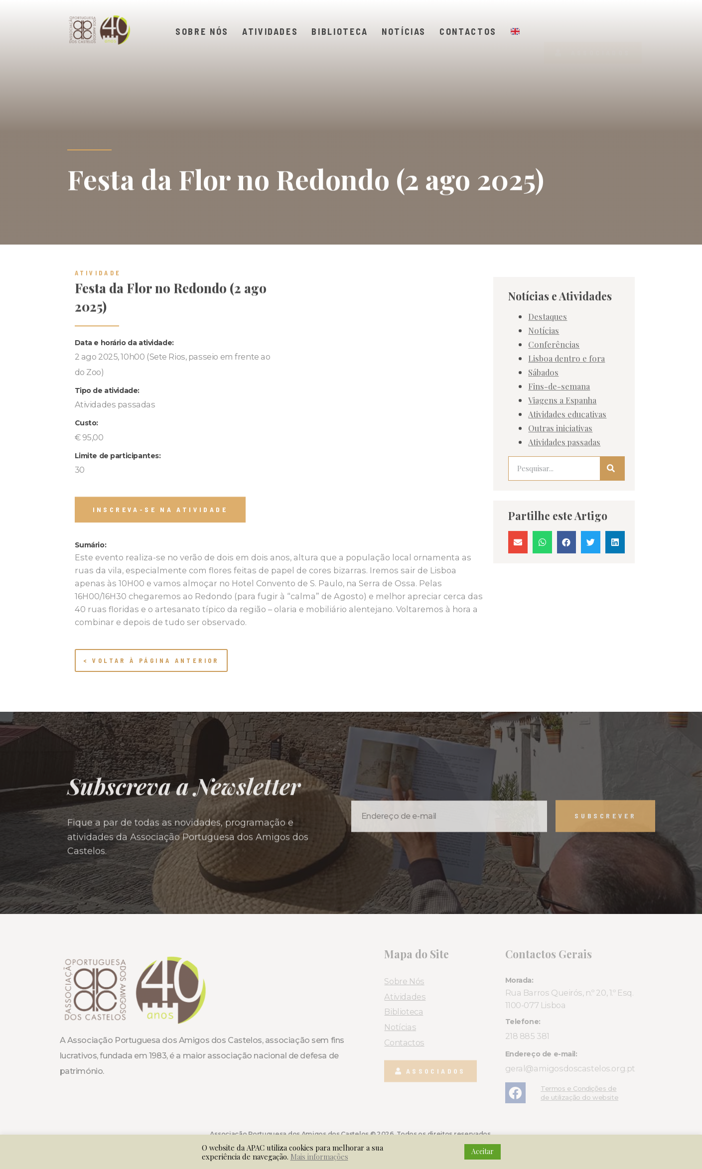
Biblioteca (339, 31)
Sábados (543, 489)
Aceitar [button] (482, 1151)
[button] (592, 36)
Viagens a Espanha (562, 517)
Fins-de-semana (559, 503)
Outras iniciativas (560, 544)
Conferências (553, 461)
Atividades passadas (564, 558)
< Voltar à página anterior (151, 660)
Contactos (468, 31)
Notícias (404, 31)
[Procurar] (612, 585)
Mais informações (319, 1157)
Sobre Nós (202, 31)
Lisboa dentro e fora (566, 475)
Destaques (547, 433)
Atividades (270, 31)
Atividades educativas (567, 530)
